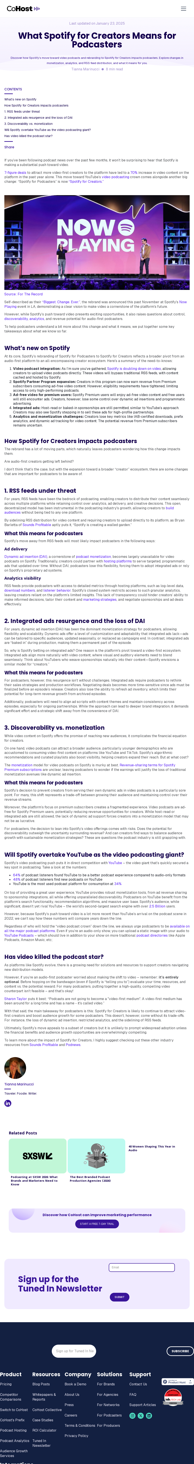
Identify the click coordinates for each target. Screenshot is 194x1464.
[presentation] (143, 1282)
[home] (23, 8)
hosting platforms (118, 561)
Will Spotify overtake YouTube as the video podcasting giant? (48, 130)
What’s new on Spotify (20, 99)
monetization (21, 765)
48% (16, 879)
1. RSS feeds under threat (22, 111)
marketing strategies (100, 599)
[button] (182, 8)
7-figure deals (15, 172)
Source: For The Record (23, 294)
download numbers (19, 590)
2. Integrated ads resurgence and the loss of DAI (38, 118)
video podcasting (115, 177)
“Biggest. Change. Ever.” (61, 302)
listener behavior (57, 590)
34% (118, 884)
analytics (36, 318)
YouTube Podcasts (19, 935)
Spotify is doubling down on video (133, 368)
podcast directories (152, 935)
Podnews (73, 1045)
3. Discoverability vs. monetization (28, 124)
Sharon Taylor (15, 999)
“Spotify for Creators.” (87, 181)
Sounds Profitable (37, 525)
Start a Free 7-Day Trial (97, 1224)
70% (133, 172)
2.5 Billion (157, 906)
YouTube (115, 863)
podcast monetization (93, 556)
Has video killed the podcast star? (28, 136)
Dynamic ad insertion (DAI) (25, 556)
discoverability (16, 318)
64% (16, 875)
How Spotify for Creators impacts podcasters (36, 105)
